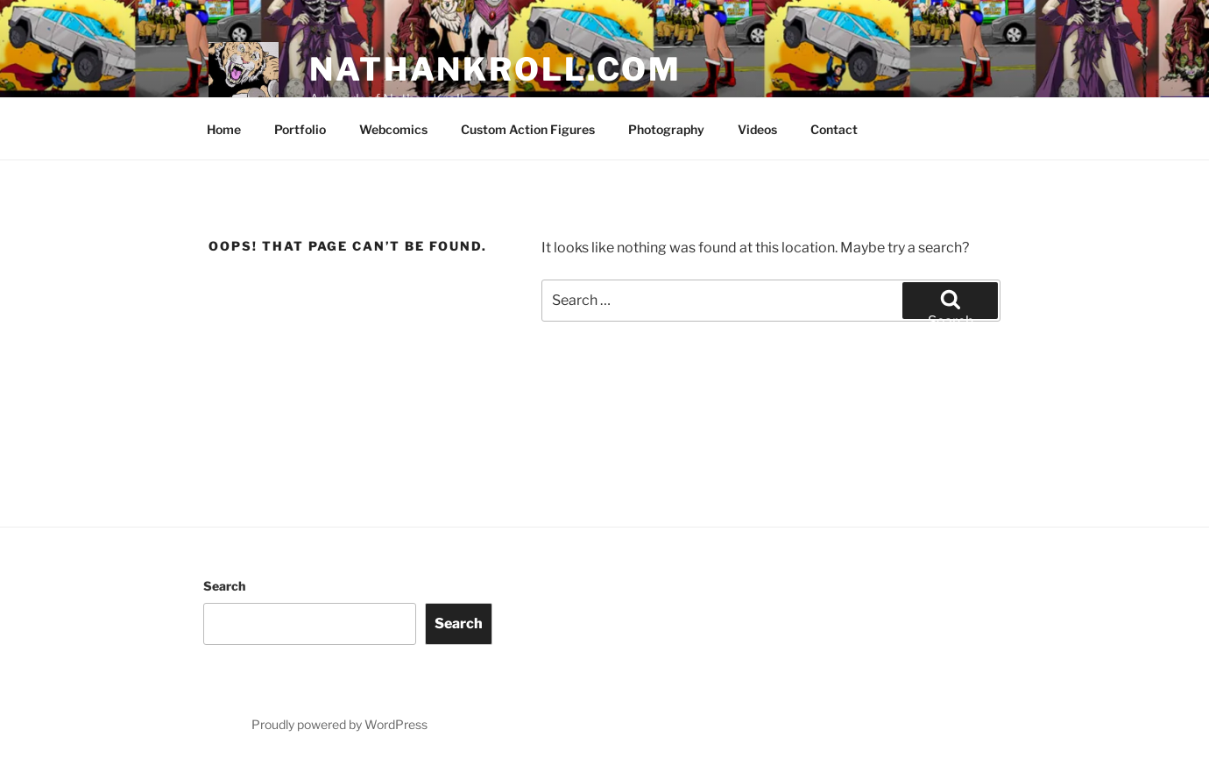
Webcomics (393, 129)
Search (224, 585)
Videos (757, 129)
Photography (666, 129)
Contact (834, 129)
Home (224, 129)
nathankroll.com (495, 69)
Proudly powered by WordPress (339, 724)
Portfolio (300, 129)
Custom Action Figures (528, 129)
